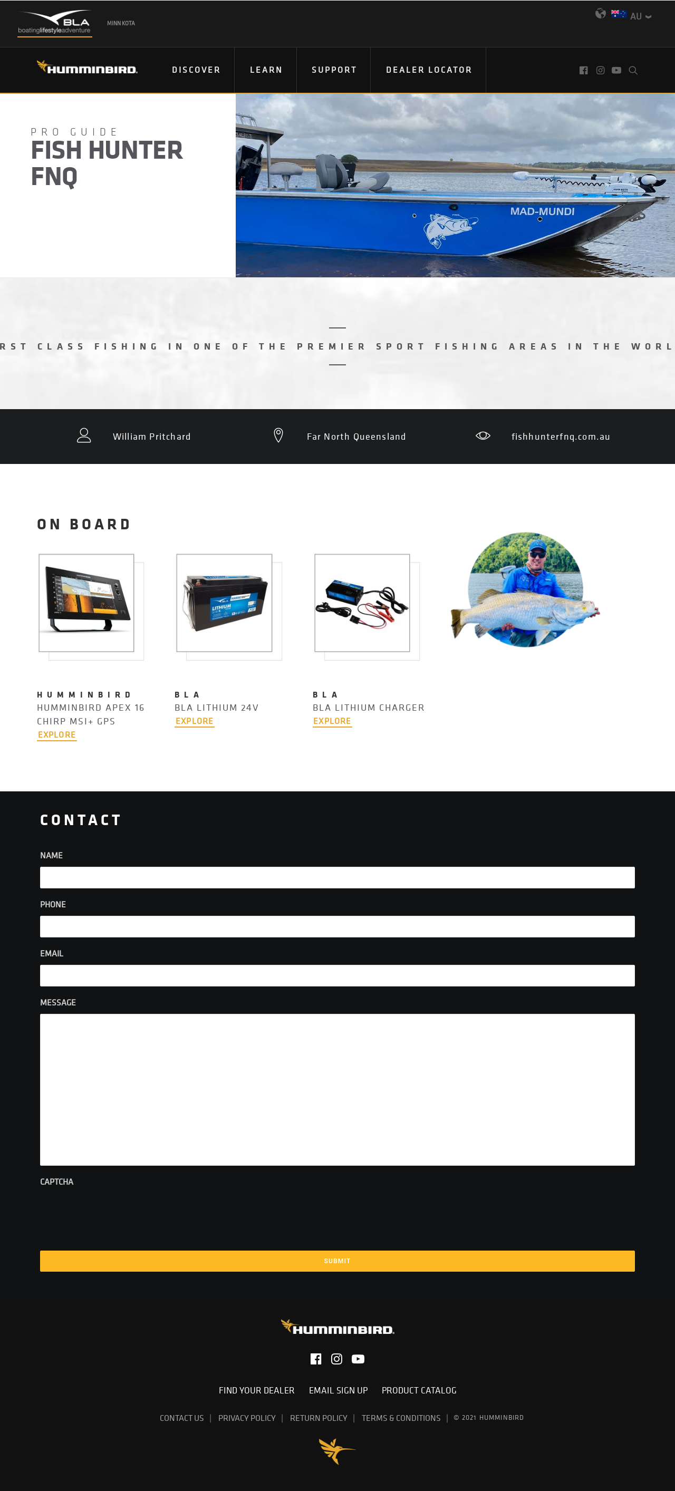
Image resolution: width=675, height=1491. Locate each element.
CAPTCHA (56, 1181)
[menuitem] (197, 70)
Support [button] (334, 69)
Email (51, 953)
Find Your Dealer (260, 1390)
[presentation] (120, 1213)
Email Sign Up (341, 1390)
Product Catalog (419, 1390)
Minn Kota (121, 23)
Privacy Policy (247, 1417)
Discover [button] (196, 69)
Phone (53, 904)
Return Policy (319, 1417)
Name (51, 855)
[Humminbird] (78, 70)
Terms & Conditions (401, 1417)
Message (58, 1002)
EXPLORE (57, 734)
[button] (584, 70)
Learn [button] (266, 69)
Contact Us (182, 1417)
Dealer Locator (429, 69)
